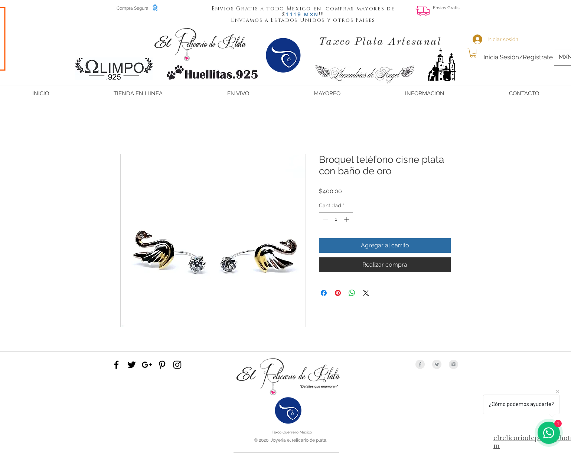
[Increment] (347, 219)
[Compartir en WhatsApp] (352, 293)
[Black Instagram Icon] (177, 364)
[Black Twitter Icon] (131, 364)
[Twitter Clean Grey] (436, 364)
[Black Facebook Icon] (116, 364)
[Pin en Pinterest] (337, 293)
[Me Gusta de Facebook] (533, 13)
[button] (294, 14)
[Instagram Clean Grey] (453, 364)
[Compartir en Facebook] (323, 293)
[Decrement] (324, 219)
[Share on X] (366, 293)
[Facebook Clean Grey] (420, 364)
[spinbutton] (336, 219)
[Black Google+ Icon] (146, 364)
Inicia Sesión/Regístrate (518, 57)
